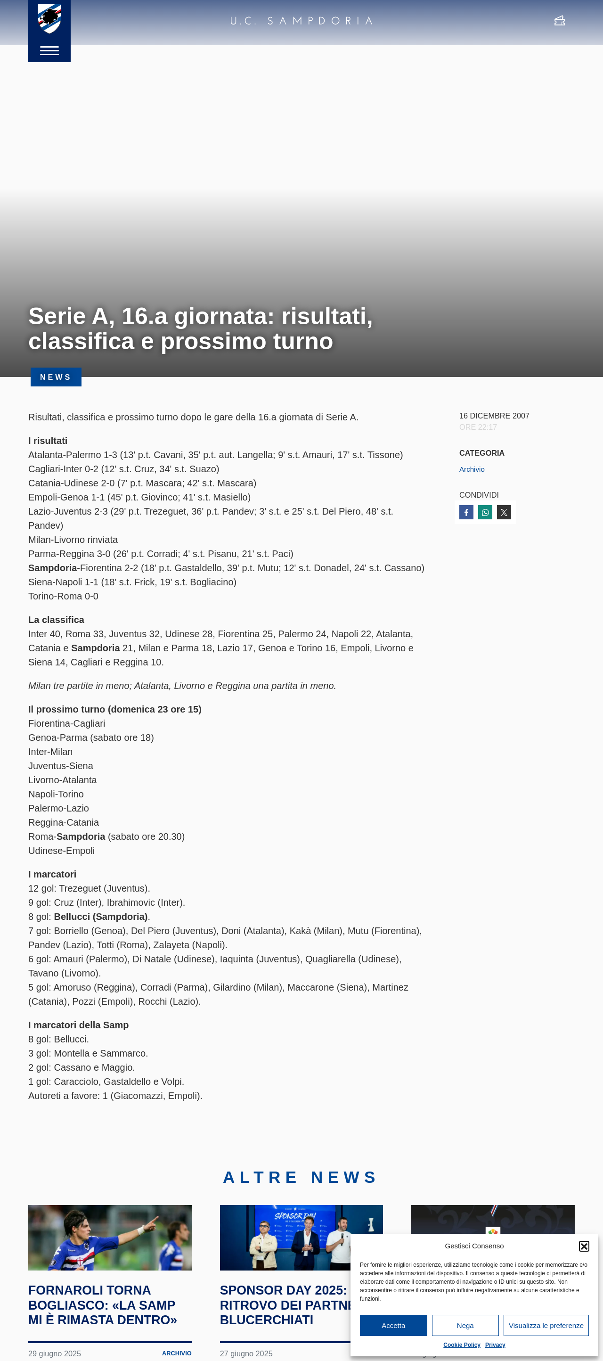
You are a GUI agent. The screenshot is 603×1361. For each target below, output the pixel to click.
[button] (584, 1246)
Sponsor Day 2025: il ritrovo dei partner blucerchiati (301, 1338)
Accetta (393, 1325)
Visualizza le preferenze (546, 1325)
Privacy (495, 1345)
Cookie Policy (462, 1345)
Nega (465, 1325)
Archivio (473, 469)
